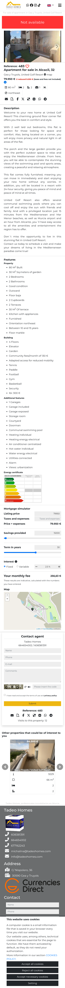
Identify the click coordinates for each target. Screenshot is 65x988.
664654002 (25, 645)
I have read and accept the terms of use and (31, 696)
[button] (5, 767)
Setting (32, 983)
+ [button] (7, 595)
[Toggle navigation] (60, 5)
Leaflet (38, 629)
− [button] (7, 599)
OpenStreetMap (48, 629)
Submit (32, 703)
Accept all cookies (32, 963)
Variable (24, 566)
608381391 (40, 645)
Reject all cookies (32, 970)
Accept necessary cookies (32, 976)
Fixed (9, 566)
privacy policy (50, 696)
